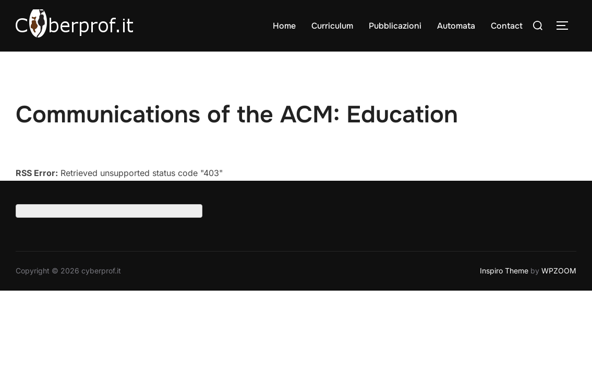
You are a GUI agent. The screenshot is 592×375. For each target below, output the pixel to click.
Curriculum (332, 25)
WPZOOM (558, 271)
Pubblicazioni (395, 25)
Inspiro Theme (504, 271)
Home (284, 25)
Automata (456, 25)
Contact (507, 25)
